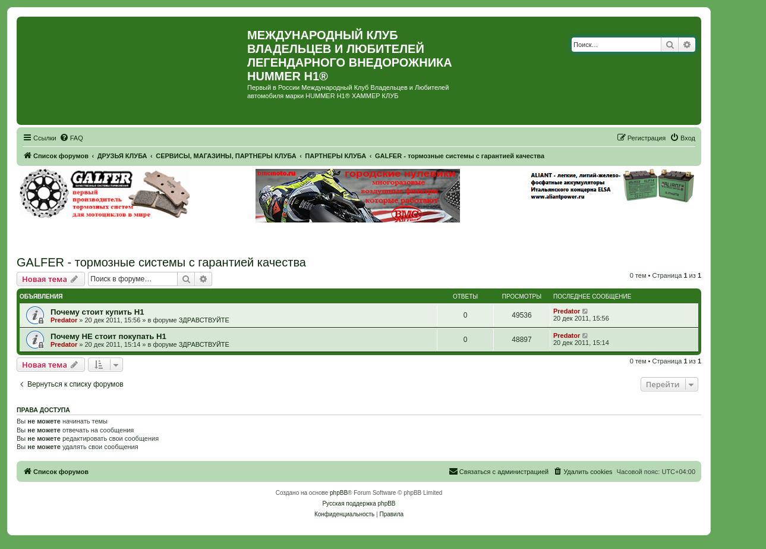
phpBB (339, 493)
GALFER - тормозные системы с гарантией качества (161, 262)
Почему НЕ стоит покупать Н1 (108, 336)
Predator (64, 320)
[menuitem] (71, 138)
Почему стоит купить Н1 (97, 312)
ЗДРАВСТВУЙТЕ (204, 320)
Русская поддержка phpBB (358, 503)
